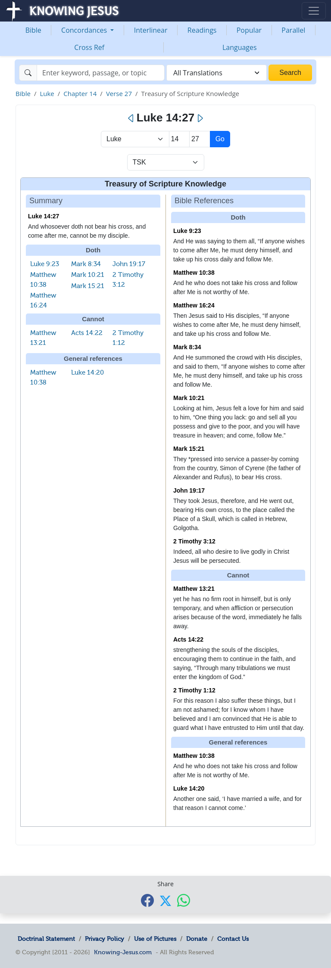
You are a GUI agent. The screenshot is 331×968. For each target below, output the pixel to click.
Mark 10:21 (87, 274)
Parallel (293, 30)
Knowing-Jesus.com (123, 952)
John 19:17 (128, 264)
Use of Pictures (155, 938)
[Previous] (131, 118)
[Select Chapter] (179, 139)
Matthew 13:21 (194, 588)
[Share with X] (165, 901)
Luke (47, 93)
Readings (202, 30)
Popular (249, 30)
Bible (33, 30)
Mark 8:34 (86, 264)
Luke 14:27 (43, 216)
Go (220, 139)
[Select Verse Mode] (165, 162)
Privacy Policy (104, 938)
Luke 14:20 (87, 372)
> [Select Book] (135, 139)
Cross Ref (89, 47)
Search (290, 72)
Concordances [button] (85, 30)
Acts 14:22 (87, 332)
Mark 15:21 (87, 285)
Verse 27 (119, 93)
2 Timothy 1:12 (194, 690)
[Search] (101, 73)
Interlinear (151, 30)
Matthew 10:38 (194, 272)
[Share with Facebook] (147, 900)
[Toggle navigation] (314, 10)
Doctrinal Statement (46, 938)
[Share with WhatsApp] (183, 900)
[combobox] (216, 73)
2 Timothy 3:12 (194, 541)
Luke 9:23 (44, 264)
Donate (196, 938)
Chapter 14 (80, 93)
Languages (239, 47)
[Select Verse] (199, 139)
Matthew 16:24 (194, 305)
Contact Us (233, 938)
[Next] (199, 118)
